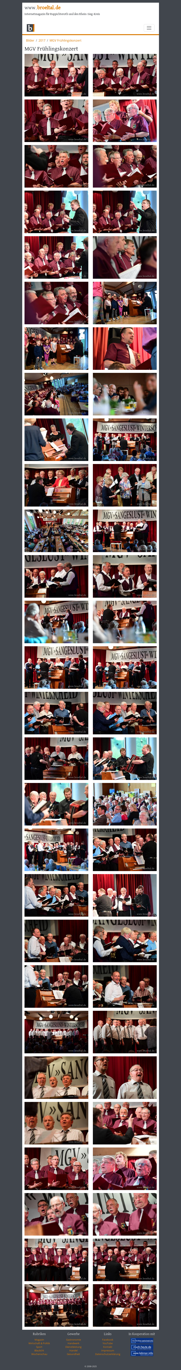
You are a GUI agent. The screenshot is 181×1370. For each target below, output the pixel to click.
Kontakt (107, 1347)
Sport (39, 1347)
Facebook (107, 1339)
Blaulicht (39, 1350)
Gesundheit (73, 1354)
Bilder (30, 40)
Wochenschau (39, 1354)
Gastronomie (73, 1339)
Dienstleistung (73, 1347)
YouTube (108, 1343)
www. (42, 7)
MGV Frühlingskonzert (65, 40)
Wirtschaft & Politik (39, 1343)
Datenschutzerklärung (107, 1354)
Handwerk (73, 1343)
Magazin (39, 1339)
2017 (42, 40)
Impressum (107, 1350)
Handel (73, 1350)
